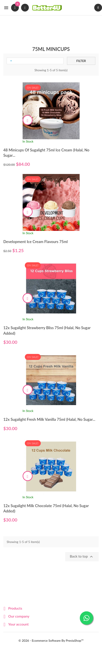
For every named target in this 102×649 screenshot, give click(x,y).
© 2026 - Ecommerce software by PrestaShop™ (50, 640)
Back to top (82, 556)
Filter (81, 61)
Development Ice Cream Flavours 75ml (35, 241)
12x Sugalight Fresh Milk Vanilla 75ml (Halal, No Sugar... (49, 419)
